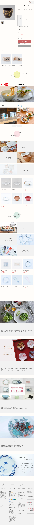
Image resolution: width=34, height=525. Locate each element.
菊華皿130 (13, 189)
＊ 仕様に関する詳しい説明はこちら (23, 26)
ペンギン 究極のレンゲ (15, 286)
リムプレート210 (3, 189)
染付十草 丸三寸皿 (26, 270)
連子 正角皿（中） (4, 270)
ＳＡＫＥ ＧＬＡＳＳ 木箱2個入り (17, 65)
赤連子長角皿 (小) (15, 270)
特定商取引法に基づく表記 (22, 43)
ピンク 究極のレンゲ (26, 286)
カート (30, 2)
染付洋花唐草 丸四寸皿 (4, 286)
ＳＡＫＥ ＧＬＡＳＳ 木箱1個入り (6, 65)
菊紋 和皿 (24, 189)
